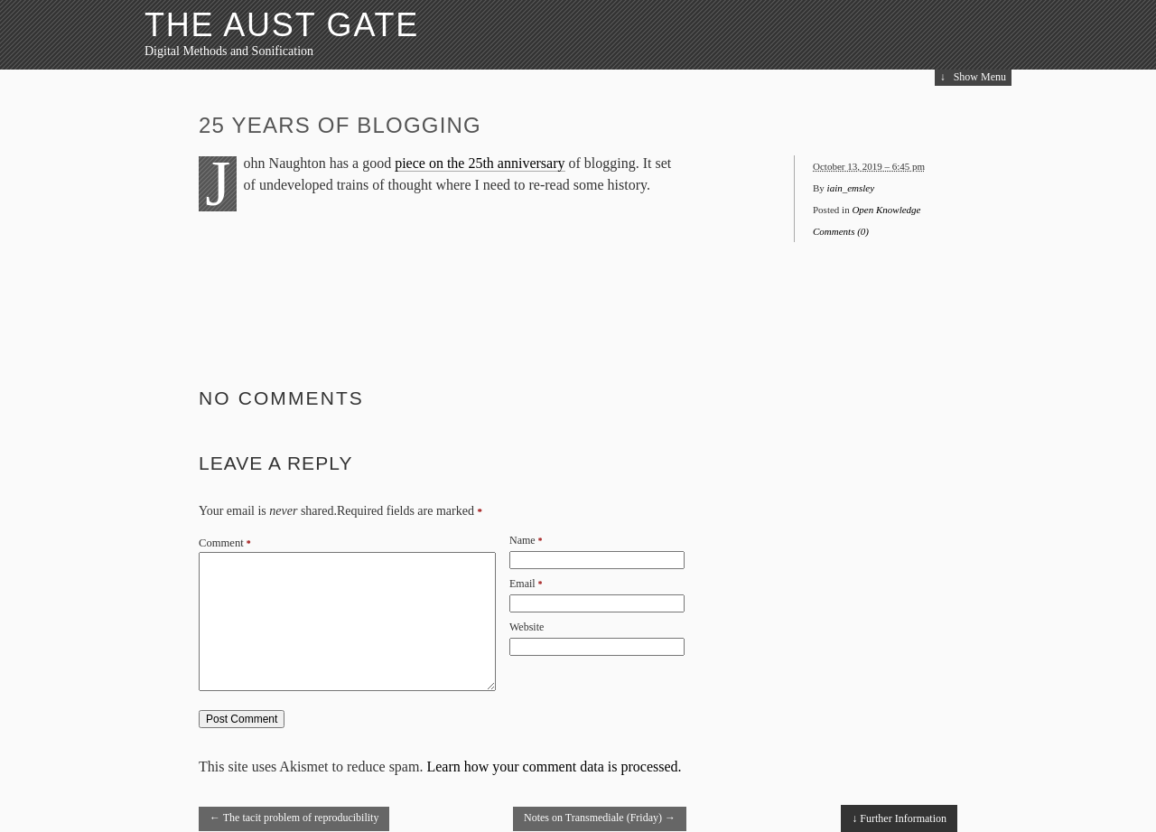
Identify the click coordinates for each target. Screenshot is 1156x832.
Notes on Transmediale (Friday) (600, 817)
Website (526, 627)
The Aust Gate (281, 24)
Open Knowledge (886, 209)
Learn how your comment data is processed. (553, 766)
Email (522, 583)
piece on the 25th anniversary (479, 163)
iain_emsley (851, 187)
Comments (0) (841, 231)
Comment (225, 543)
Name (522, 540)
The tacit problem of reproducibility (294, 817)
